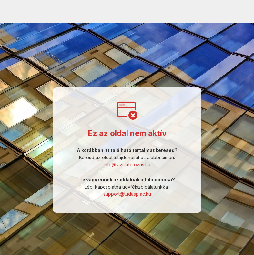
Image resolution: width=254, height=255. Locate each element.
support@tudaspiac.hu (127, 194)
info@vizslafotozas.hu (127, 164)
